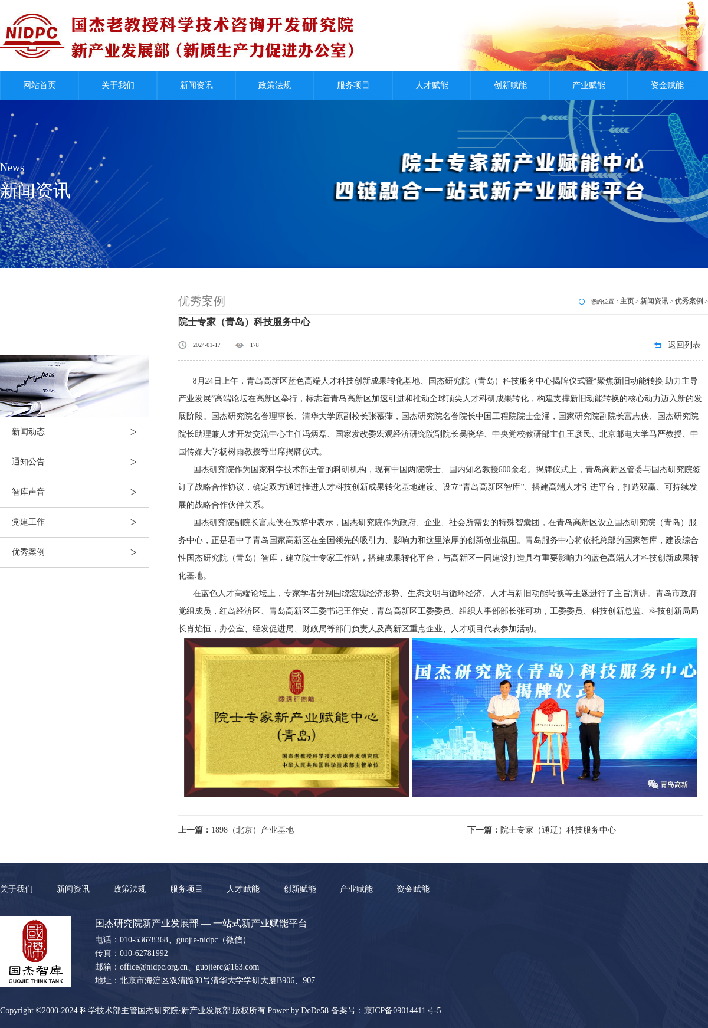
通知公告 (80, 462)
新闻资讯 (196, 85)
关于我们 (118, 85)
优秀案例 (80, 552)
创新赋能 (510, 85)
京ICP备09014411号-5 (402, 1010)
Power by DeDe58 (298, 1010)
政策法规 (274, 85)
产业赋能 (588, 85)
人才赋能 (431, 85)
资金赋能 (667, 85)
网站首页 (39, 85)
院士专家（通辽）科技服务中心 (541, 830)
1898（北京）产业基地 (236, 830)
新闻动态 (80, 432)
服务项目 (353, 85)
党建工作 (80, 522)
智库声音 (80, 492)
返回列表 (684, 345)
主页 (627, 301)
